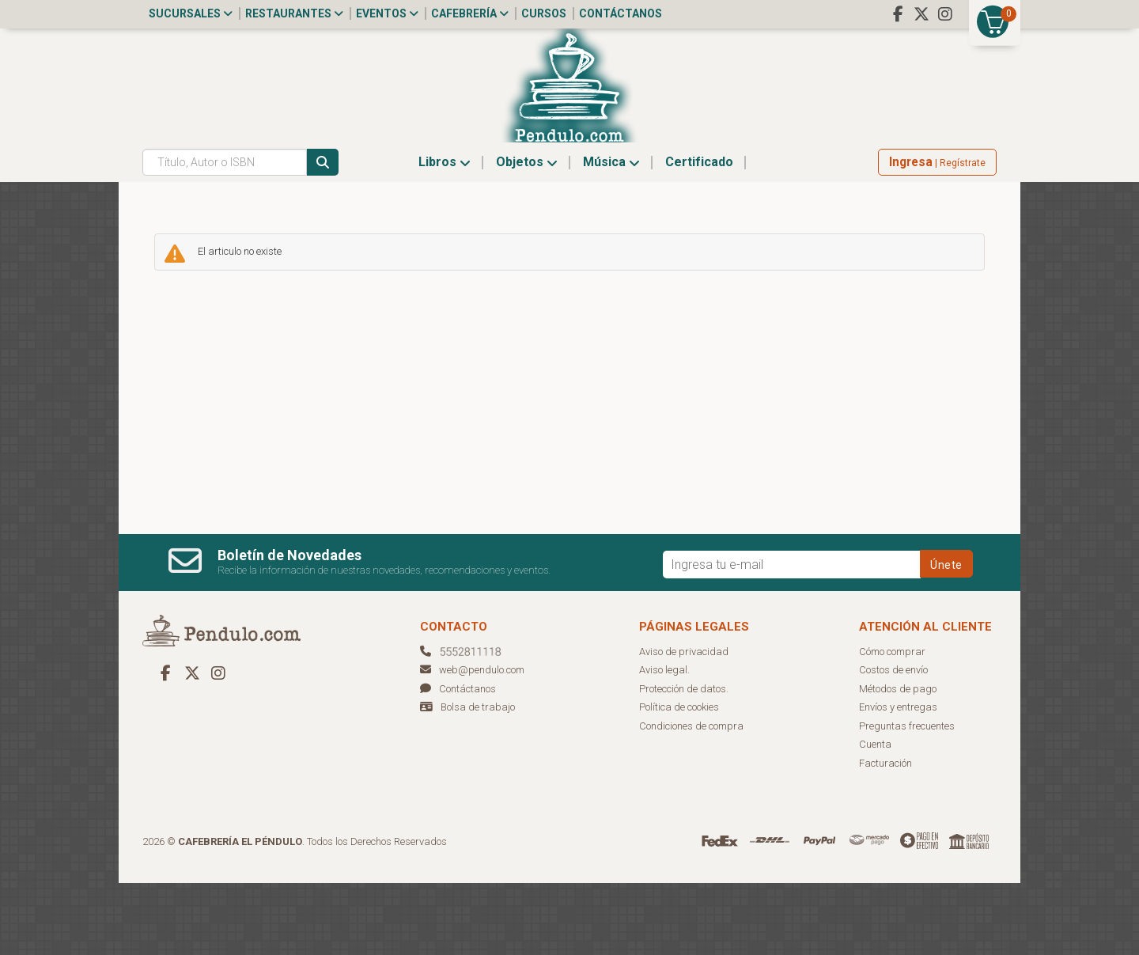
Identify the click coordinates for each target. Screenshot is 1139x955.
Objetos (527, 233)
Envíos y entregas (898, 779)
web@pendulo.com (472, 742)
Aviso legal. (664, 742)
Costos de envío (893, 742)
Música (611, 233)
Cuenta (875, 816)
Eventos (387, 13)
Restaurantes (294, 13)
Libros (444, 233)
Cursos (543, 13)
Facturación (885, 835)
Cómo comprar (892, 724)
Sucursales (191, 13)
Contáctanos (620, 13)
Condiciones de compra (691, 798)
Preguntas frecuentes (907, 798)
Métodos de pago (898, 761)
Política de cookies (679, 779)
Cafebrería (470, 13)
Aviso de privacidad (683, 724)
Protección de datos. (683, 761)
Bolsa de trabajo (478, 779)
